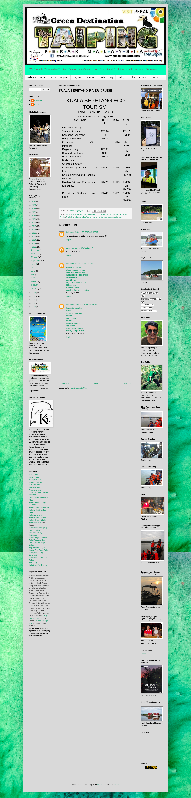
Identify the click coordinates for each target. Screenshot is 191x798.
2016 (34, 233)
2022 (34, 212)
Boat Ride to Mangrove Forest (85, 214)
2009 (34, 300)
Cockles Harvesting (104, 214)
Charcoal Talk (34, 495)
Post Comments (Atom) (79, 388)
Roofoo (100, 785)
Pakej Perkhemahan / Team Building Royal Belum (37, 542)
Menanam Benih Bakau (38, 492)
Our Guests (33, 475)
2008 (34, 303)
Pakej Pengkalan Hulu (38, 538)
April (33, 278)
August (34, 264)
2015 (34, 237)
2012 (34, 247)
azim (68, 248)
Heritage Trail (34, 487)
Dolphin (124, 214)
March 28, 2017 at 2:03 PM (85, 264)
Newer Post (64, 384)
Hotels (102, 77)
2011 (34, 293)
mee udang (108, 217)
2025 (34, 202)
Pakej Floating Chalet (37, 520)
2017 (34, 229)
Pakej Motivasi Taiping (38, 528)
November (35, 254)
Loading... (145, 654)
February (35, 285)
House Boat (34, 550)
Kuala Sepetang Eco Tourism (81, 217)
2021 (34, 215)
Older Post (127, 384)
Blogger (117, 785)
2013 (34, 244)
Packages (31, 77)
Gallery (121, 77)
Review (142, 77)
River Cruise (34, 477)
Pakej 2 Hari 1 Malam (37, 517)
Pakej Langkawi (35, 515)
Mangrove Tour (98, 217)
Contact (154, 77)
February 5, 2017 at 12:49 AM (82, 248)
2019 (34, 222)
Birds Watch (69, 214)
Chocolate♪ (38, 100)
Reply (68, 240)
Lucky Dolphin (34, 485)
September (35, 261)
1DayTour (77, 77)
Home (43, 77)
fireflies (62, 217)
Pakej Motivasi (35, 522)
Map (111, 77)
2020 (34, 219)
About (53, 77)
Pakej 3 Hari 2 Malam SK (39, 507)
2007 (34, 307)
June (33, 271)
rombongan (117, 217)
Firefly (68, 217)
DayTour (64, 77)
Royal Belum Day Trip (37, 548)
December (35, 250)
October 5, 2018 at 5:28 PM (86, 305)
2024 (34, 205)
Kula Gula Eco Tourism (38, 565)
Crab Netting (116, 214)
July (33, 267)
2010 (34, 296)
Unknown (70, 232)
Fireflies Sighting (35, 482)
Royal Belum (44, 550)
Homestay (33, 563)
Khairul (37, 104)
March (34, 281)
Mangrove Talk (35, 490)
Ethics (132, 77)
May (33, 274)
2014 (34, 240)
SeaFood (90, 77)
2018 (34, 226)
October (34, 257)
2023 (34, 209)
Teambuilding (34, 530)
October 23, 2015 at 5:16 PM (86, 232)
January (34, 288)
